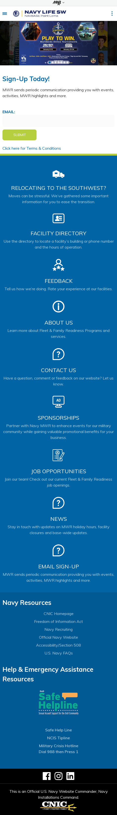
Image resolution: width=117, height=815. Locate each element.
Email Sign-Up (58, 566)
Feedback (59, 280)
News (58, 518)
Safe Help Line (58, 729)
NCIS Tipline (58, 737)
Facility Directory (58, 233)
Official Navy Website (58, 637)
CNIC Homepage (59, 613)
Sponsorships (58, 417)
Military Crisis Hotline (58, 745)
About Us (58, 322)
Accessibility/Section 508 (58, 645)
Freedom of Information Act (58, 621)
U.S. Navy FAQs (58, 653)
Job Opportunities (58, 471)
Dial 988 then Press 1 (58, 751)
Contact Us (58, 370)
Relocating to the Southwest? (58, 187)
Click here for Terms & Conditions (31, 148)
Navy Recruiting (58, 629)
